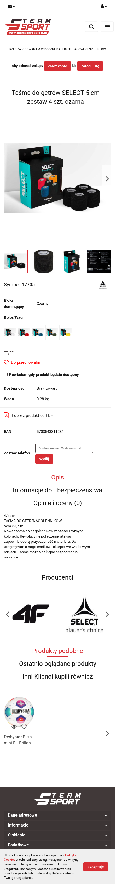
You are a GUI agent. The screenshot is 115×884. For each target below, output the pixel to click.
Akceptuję (95, 867)
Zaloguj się (90, 66)
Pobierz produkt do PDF (28, 415)
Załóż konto (57, 66)
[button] (57, 815)
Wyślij (44, 459)
